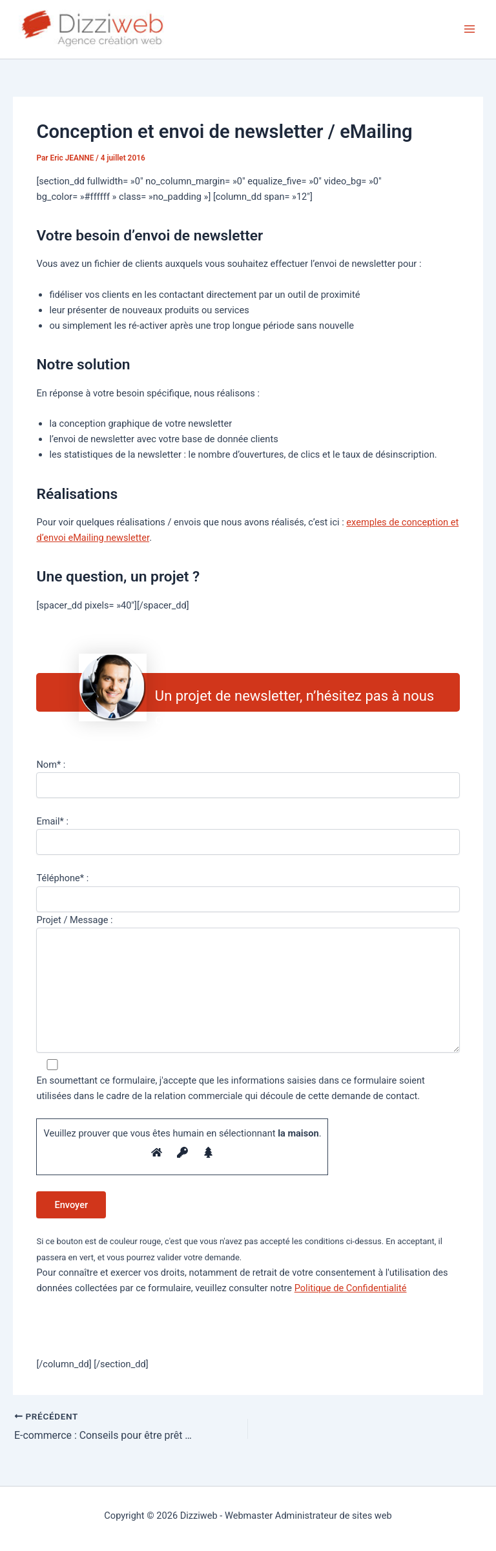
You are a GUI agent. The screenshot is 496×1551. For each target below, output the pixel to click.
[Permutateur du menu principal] (469, 29)
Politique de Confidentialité (350, 1288)
